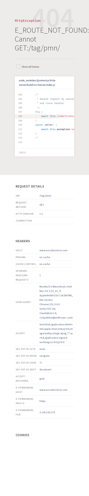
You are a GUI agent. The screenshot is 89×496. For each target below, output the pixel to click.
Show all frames (30, 66)
